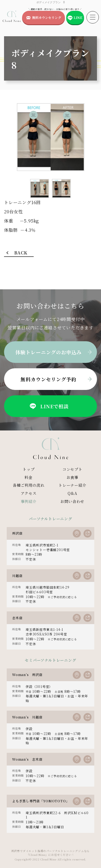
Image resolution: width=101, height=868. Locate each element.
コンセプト (72, 469)
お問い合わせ (72, 501)
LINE (78, 17)
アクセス (29, 493)
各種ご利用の (28, 485)
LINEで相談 (48, 406)
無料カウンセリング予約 (48, 379)
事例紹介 (29, 501)
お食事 (72, 477)
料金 (29, 477)
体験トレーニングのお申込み (48, 352)
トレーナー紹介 (72, 485)
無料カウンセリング (46, 17)
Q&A (72, 493)
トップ (28, 469)
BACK (20, 253)
